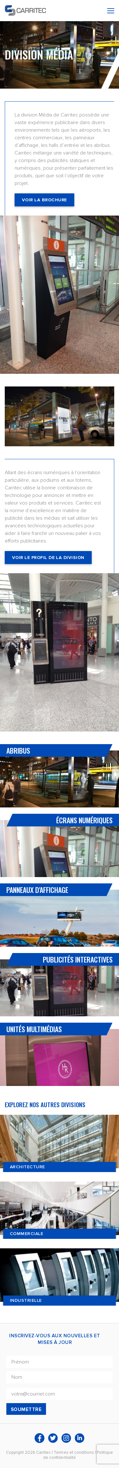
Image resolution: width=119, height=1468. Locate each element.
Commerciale (26, 1233)
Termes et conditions (74, 1452)
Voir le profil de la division (48, 557)
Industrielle (26, 1300)
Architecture (27, 1167)
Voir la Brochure (44, 200)
